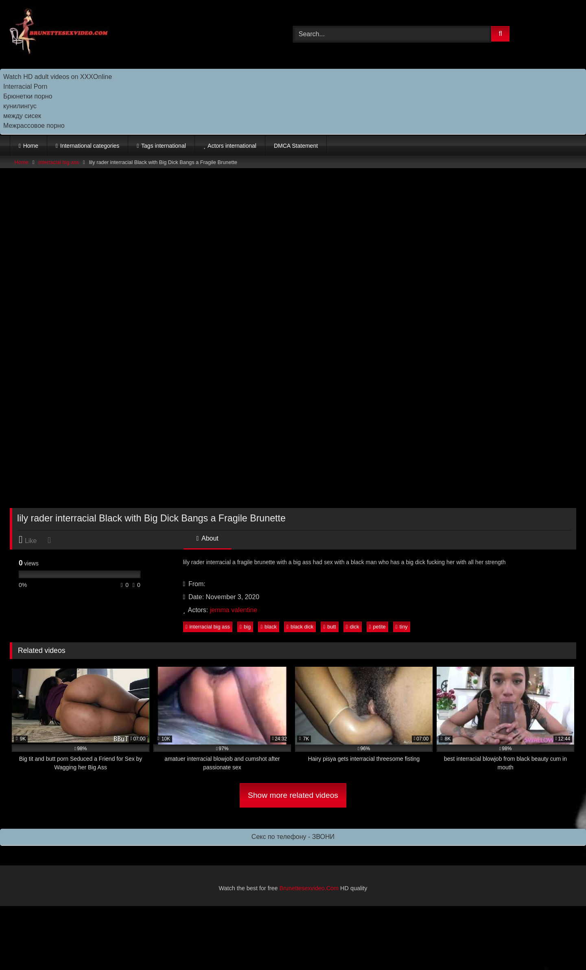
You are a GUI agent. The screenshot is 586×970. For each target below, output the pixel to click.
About (208, 538)
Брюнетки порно (27, 96)
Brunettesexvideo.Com (309, 888)
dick (352, 627)
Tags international (163, 145)
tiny (402, 627)
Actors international (232, 145)
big (245, 627)
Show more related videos (293, 795)
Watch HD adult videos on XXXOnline (57, 76)
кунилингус (20, 106)
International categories (90, 145)
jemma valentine (234, 610)
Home (30, 145)
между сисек (22, 115)
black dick (299, 627)
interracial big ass (58, 162)
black (268, 627)
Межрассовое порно (34, 125)
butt (330, 627)
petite (377, 627)
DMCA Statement (296, 145)
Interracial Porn (25, 86)
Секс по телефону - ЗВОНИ (293, 836)
